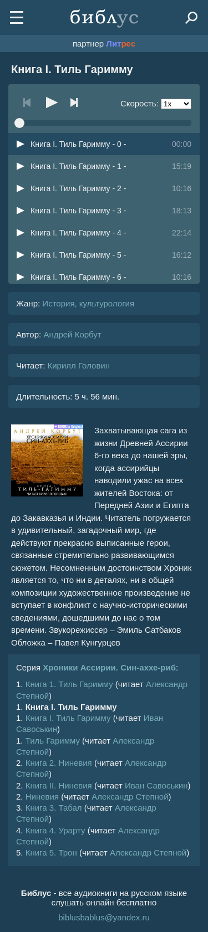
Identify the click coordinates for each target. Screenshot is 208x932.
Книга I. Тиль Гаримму (68, 718)
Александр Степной (130, 796)
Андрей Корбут (72, 334)
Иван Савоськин (156, 785)
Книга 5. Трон (51, 852)
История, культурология (88, 303)
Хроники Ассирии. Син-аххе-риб (109, 667)
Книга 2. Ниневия (59, 762)
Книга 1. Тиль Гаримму (69, 684)
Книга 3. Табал (54, 807)
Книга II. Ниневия (59, 785)
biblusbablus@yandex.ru (104, 917)
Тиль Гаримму (53, 740)
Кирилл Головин (78, 365)
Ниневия (42, 796)
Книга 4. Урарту (55, 830)
